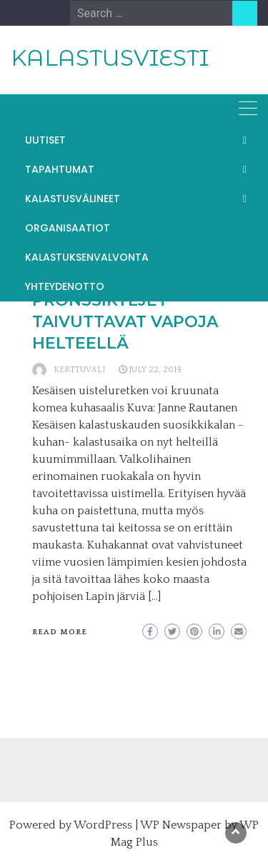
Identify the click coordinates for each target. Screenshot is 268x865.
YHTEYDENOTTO (64, 286)
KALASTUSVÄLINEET (72, 198)
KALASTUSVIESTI (110, 57)
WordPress (103, 825)
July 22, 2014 (155, 369)
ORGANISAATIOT (67, 228)
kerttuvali (80, 369)
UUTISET (45, 140)
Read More (59, 632)
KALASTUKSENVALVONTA (87, 257)
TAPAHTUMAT (59, 169)
